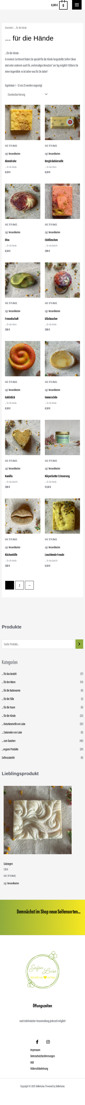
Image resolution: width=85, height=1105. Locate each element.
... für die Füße (8, 698)
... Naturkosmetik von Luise (13, 723)
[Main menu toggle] (77, 5)
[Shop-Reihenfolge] (26, 94)
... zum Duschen (8, 740)
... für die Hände (9, 715)
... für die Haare (8, 707)
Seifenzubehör (8, 757)
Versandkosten (13, 883)
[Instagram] (48, 1042)
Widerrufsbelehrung (39, 1068)
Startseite (9, 27)
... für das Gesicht (9, 673)
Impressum (35, 1049)
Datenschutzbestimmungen (42, 1056)
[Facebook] (37, 1042)
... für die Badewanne (11, 690)
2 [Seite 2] (19, 585)
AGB (32, 1062)
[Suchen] (79, 644)
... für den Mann (8, 681)
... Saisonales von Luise (12, 732)
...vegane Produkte (10, 749)
